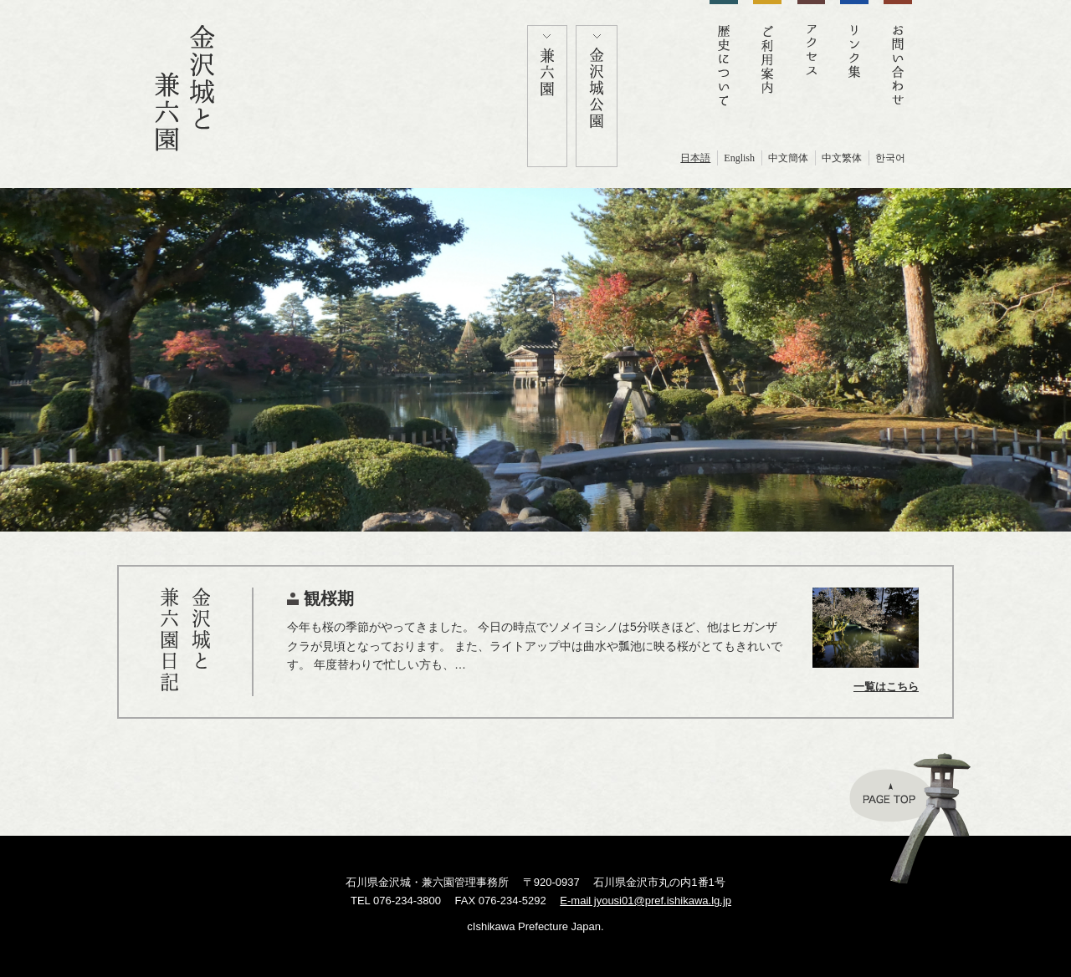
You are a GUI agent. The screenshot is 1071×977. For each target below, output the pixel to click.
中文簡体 (788, 158)
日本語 (695, 158)
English (739, 158)
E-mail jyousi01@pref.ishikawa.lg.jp (645, 900)
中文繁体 (842, 158)
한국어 (890, 158)
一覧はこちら (886, 686)
